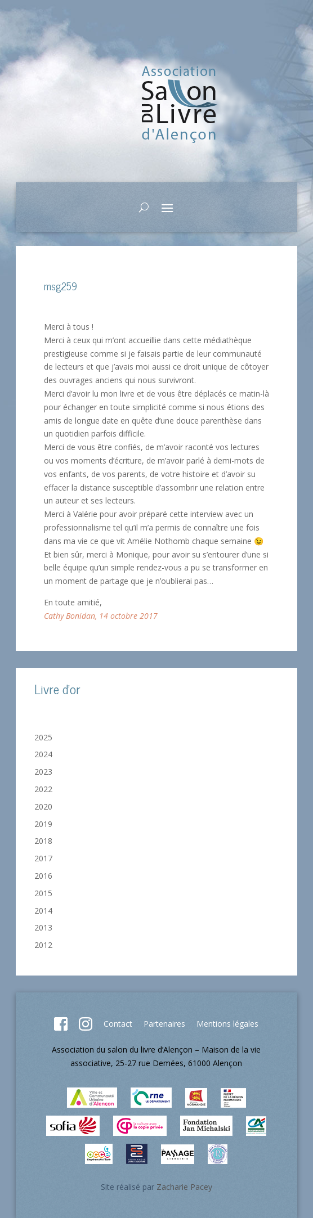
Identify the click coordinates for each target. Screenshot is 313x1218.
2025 (43, 737)
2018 (43, 840)
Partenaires (164, 1023)
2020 (43, 806)
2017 (43, 858)
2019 (43, 824)
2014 (43, 910)
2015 (43, 893)
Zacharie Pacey (184, 1186)
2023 (43, 771)
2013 (43, 927)
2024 (43, 754)
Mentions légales (227, 1023)
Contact (118, 1023)
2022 (43, 789)
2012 (43, 945)
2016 (43, 875)
